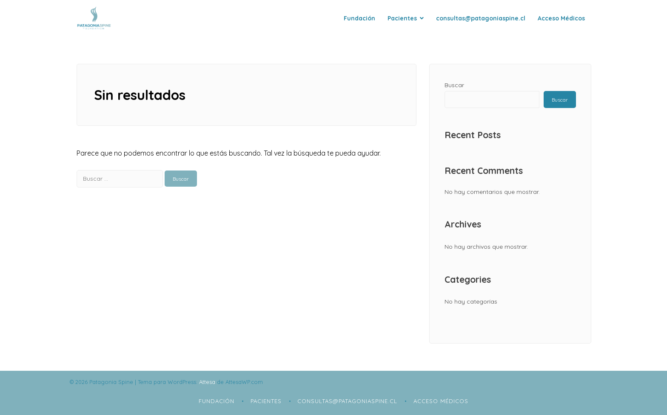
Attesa (207, 381)
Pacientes (402, 18)
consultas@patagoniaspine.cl (480, 18)
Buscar (454, 85)
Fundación (359, 18)
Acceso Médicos (561, 18)
